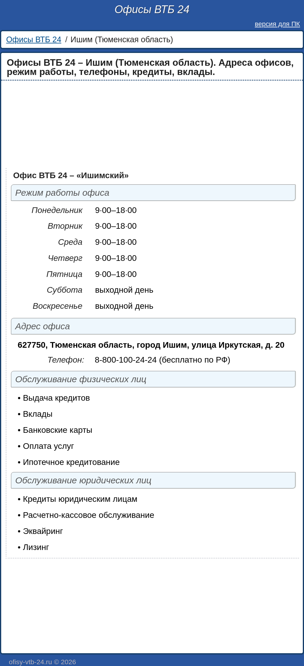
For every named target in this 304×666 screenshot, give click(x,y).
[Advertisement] (152, 124)
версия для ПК (277, 24)
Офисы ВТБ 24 (152, 9)
